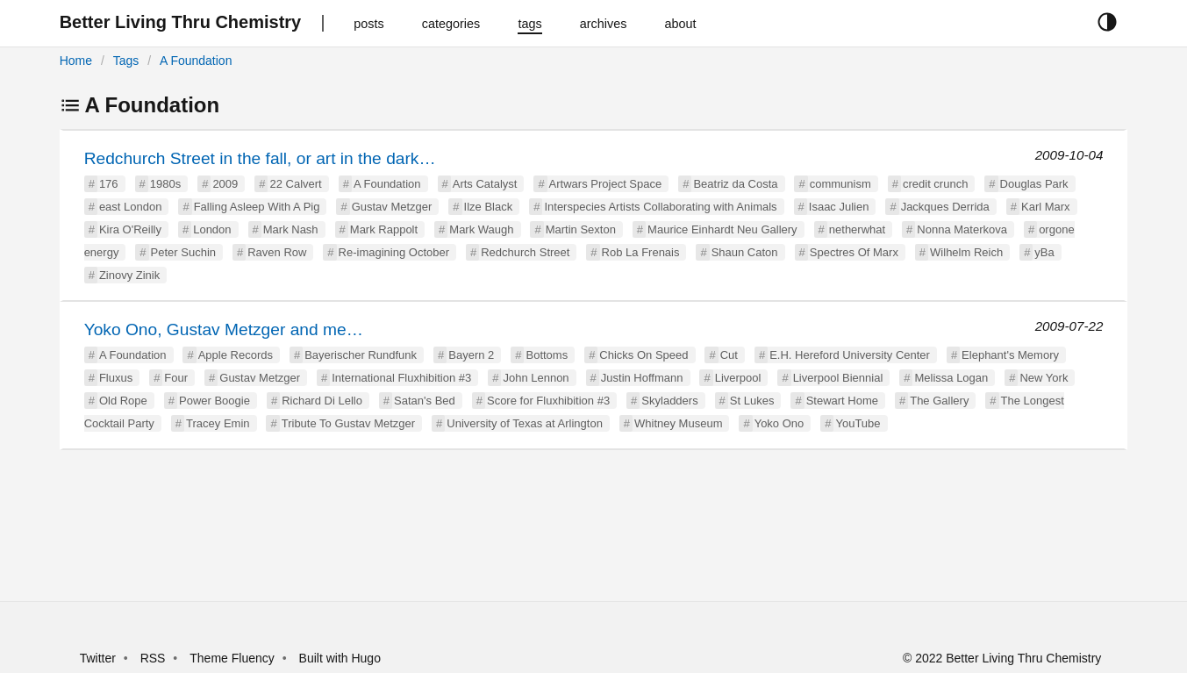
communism (840, 183)
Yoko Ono (779, 423)
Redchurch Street (525, 252)
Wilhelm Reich (966, 252)
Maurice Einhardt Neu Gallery (722, 229)
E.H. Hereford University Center (849, 355)
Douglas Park (1034, 183)
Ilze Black (488, 206)
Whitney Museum (678, 423)
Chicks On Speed (643, 355)
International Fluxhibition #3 (401, 377)
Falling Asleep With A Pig (257, 206)
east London (130, 206)
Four (176, 377)
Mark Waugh (481, 229)
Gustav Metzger (392, 206)
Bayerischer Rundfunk (360, 355)
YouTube (857, 423)
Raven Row (276, 252)
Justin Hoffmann (642, 377)
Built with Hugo (340, 658)
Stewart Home (842, 400)
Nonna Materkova (962, 229)
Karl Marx (1045, 206)
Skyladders (669, 400)
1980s (165, 183)
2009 (225, 183)
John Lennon (535, 377)
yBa (1044, 252)
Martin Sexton (581, 229)
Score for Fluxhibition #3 (548, 400)
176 (108, 183)
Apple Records (235, 355)
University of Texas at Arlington (525, 423)
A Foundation (196, 61)
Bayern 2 (471, 355)
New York (1043, 377)
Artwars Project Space (605, 183)
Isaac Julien (839, 206)
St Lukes (752, 400)
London (212, 229)
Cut (729, 355)
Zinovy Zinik (129, 275)
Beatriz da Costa (735, 183)
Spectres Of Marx (854, 252)
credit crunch (935, 183)
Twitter (98, 658)
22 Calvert (295, 183)
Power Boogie (214, 400)
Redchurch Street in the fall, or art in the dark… (260, 158)
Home (76, 61)
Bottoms (547, 355)
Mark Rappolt (384, 229)
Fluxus (115, 377)
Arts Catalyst (485, 183)
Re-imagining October (394, 252)
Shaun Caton (744, 252)
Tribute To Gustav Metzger (348, 423)
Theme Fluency (233, 658)
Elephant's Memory (1010, 355)
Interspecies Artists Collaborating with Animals (660, 206)
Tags (126, 61)
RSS (153, 658)
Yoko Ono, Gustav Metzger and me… (223, 329)
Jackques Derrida (945, 206)
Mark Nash (290, 229)
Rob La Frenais (641, 252)
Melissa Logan (951, 377)
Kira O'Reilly (130, 229)
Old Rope (123, 400)
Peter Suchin (183, 252)
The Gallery (939, 400)
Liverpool (738, 377)
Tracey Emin (217, 423)
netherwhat (857, 229)
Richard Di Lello (322, 400)
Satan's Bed (424, 400)
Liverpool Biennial (838, 377)
